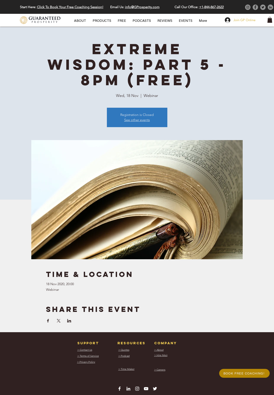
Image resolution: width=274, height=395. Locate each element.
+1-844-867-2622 (211, 7)
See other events (137, 120)
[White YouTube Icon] (146, 388)
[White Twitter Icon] (155, 388)
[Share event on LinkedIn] (69, 320)
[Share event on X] (59, 320)
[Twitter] (263, 7)
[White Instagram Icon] (137, 388)
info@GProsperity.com (142, 7)
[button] (80, 21)
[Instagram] (247, 7)
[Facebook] (255, 7)
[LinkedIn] (270, 7)
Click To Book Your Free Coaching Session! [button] (70, 7)
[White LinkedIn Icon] (128, 388)
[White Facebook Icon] (119, 388)
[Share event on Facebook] (48, 320)
